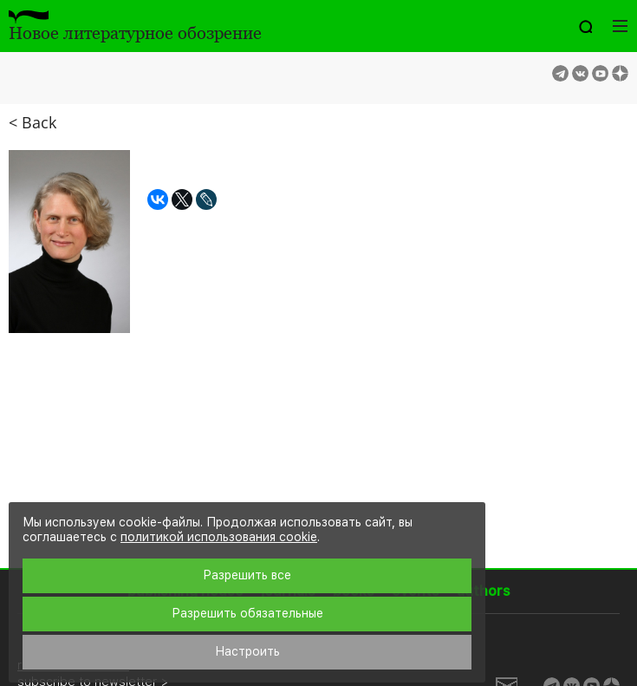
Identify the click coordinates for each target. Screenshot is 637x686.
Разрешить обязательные (247, 613)
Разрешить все (247, 575)
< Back (32, 122)
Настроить (247, 651)
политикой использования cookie (218, 537)
